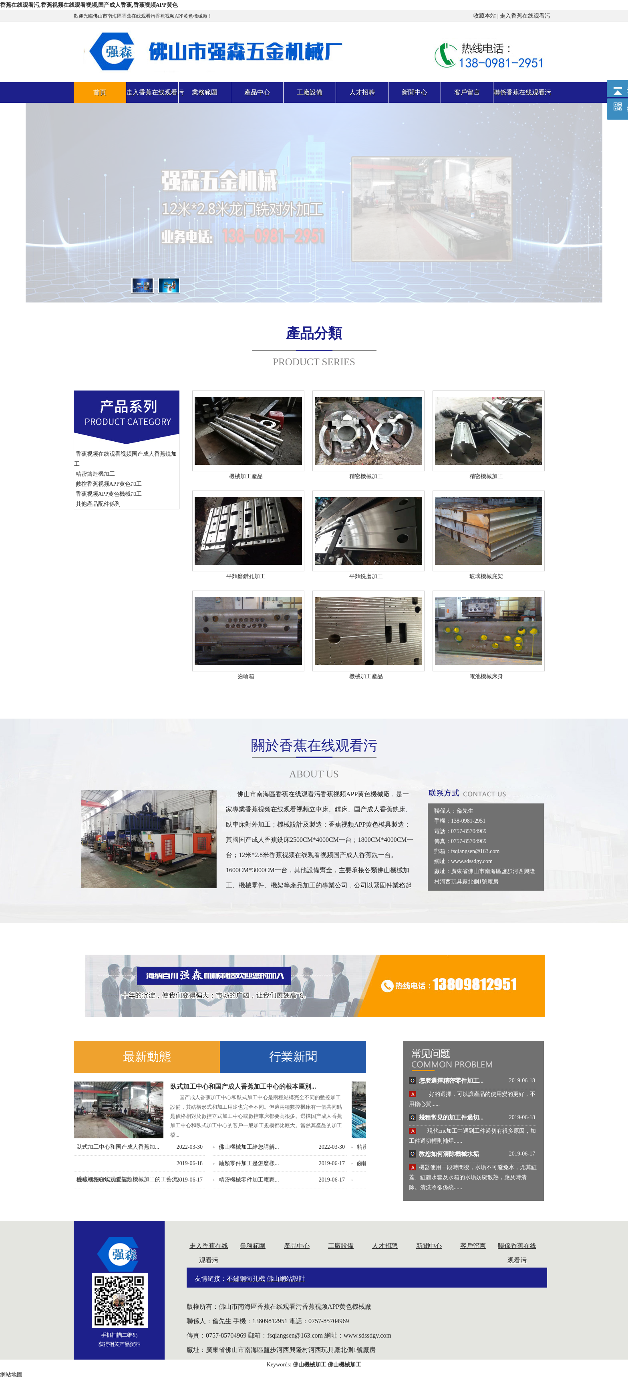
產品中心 (297, 1245)
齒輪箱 (246, 676)
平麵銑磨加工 (366, 576)
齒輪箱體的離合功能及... (114, 1163)
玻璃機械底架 (486, 576)
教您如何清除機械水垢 (449, 1154)
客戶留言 (473, 1245)
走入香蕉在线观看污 (525, 16)
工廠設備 (341, 1245)
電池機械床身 (486, 676)
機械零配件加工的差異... (256, 1163)
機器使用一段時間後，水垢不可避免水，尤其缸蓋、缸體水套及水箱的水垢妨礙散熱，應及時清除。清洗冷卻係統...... (473, 1177)
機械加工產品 (246, 476)
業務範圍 (253, 1245)
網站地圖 (11, 1375)
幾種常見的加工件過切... (451, 1117)
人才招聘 (385, 1245)
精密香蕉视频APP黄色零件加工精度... (130, 1147)
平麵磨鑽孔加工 (246, 576)
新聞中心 (429, 1245)
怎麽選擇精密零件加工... (451, 1081)
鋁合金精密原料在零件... (256, 1147)
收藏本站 (484, 16)
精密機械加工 (366, 476)
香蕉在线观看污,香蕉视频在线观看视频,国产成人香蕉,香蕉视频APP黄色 (89, 5)
